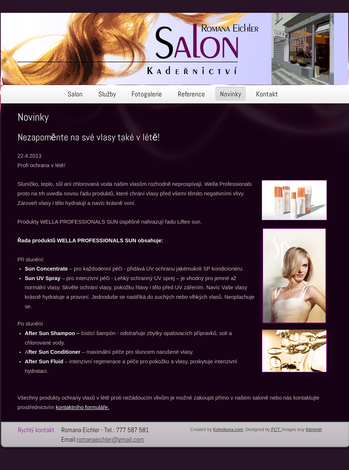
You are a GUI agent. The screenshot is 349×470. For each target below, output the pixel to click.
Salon (75, 94)
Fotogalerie (147, 94)
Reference (191, 94)
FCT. (276, 429)
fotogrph (314, 429)
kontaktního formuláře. (82, 407)
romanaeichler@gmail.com (110, 439)
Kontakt (267, 94)
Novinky (230, 94)
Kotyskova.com (228, 429)
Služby (107, 94)
